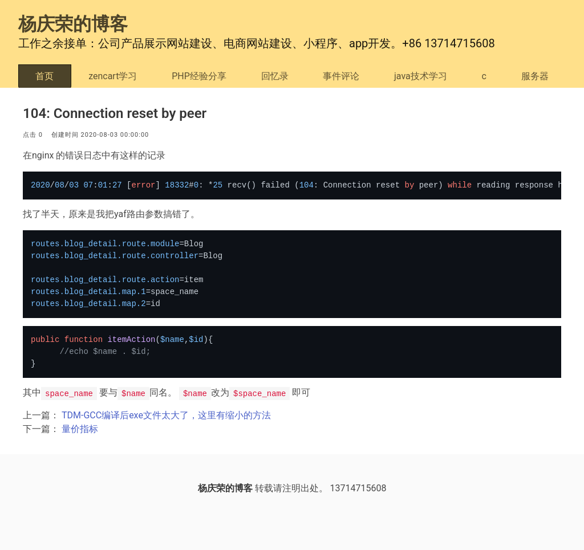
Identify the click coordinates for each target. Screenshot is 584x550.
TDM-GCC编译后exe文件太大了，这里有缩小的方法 (166, 415)
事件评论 (341, 76)
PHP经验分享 (199, 76)
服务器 (535, 76)
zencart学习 (112, 76)
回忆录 (275, 76)
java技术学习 (420, 76)
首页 (44, 76)
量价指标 (80, 428)
